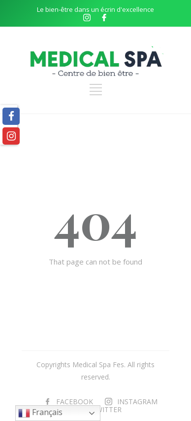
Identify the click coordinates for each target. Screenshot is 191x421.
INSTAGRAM (137, 401)
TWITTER (107, 409)
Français (40, 413)
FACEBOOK (74, 401)
